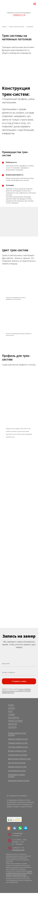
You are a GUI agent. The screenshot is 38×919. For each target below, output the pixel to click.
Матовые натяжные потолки (17, 751)
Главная (4, 26)
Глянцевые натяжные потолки (17, 743)
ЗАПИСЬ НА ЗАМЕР (15, 721)
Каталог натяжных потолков (16, 26)
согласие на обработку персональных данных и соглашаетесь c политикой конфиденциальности (16, 690)
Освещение (30, 26)
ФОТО (10, 711)
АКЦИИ (11, 705)
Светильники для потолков (16, 771)
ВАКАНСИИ (12, 724)
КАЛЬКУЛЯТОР (13, 718)
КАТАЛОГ (11, 708)
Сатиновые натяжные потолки (18, 747)
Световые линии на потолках (17, 755)
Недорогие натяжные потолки (18, 739)
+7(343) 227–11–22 (19, 15)
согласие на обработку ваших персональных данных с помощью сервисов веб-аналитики (19, 873)
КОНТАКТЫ (12, 727)
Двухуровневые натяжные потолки (19, 759)
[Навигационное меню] (34, 4)
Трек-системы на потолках (16, 763)
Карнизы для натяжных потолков (18, 780)
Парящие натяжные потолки (17, 767)
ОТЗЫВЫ (11, 714)
